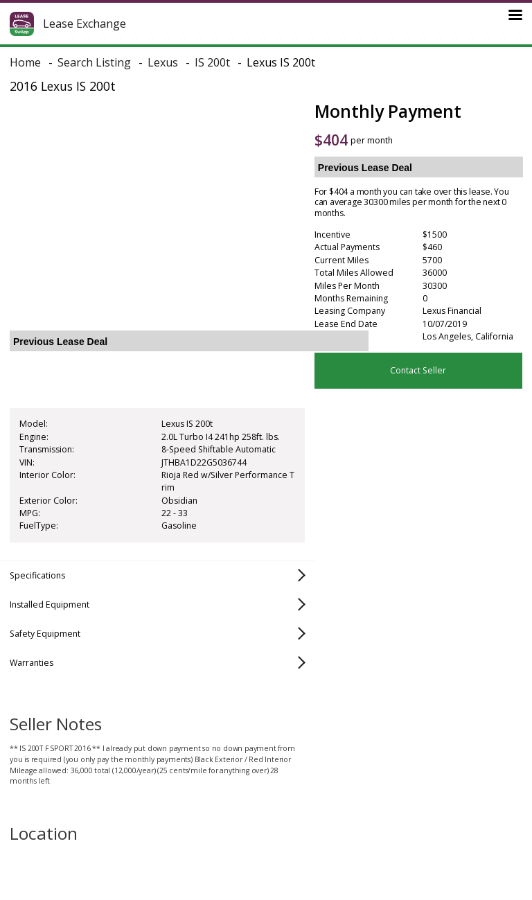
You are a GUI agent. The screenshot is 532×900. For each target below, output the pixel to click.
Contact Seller (418, 370)
